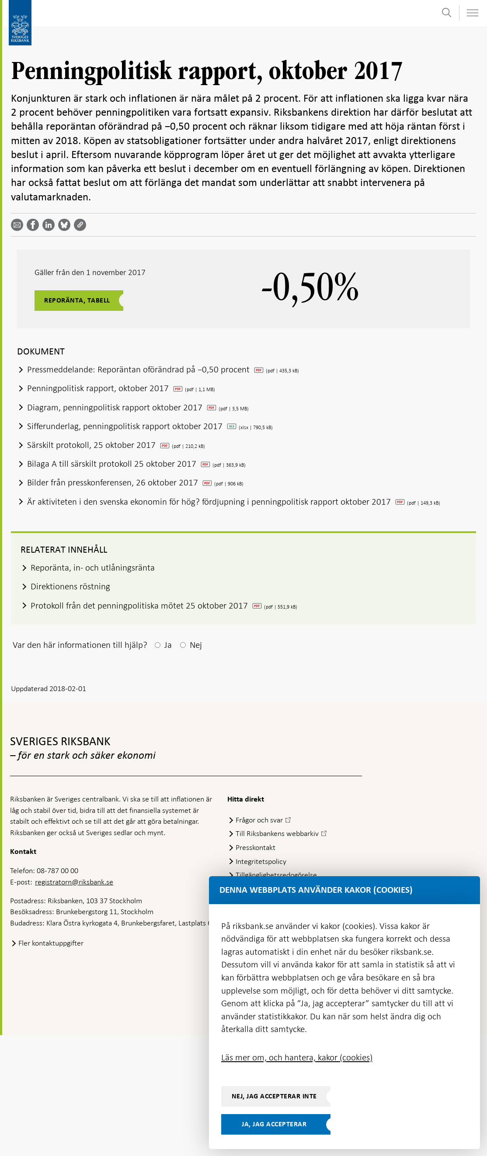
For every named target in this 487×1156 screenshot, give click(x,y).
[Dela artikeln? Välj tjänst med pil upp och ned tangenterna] (50, 225)
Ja (168, 644)
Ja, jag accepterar (274, 1124)
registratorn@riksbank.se (74, 882)
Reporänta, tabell (77, 300)
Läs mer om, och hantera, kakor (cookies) (296, 1057)
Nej (196, 644)
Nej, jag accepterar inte (274, 1096)
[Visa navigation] (472, 13)
